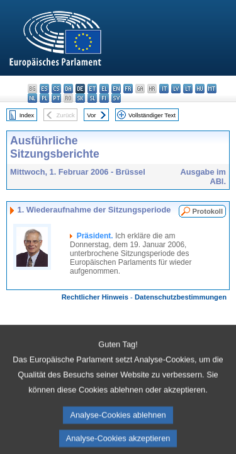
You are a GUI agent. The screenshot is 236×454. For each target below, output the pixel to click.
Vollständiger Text (152, 115)
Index (27, 115)
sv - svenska (116, 98)
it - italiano (164, 88)
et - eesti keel (92, 88)
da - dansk (68, 88)
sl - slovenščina (92, 98)
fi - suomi (104, 98)
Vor (91, 115)
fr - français (128, 88)
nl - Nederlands (32, 98)
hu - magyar (200, 88)
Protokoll (208, 211)
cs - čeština (56, 88)
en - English (116, 88)
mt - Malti (211, 88)
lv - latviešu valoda (176, 88)
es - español (44, 88)
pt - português (56, 98)
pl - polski (44, 98)
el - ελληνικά (104, 88)
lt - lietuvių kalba (188, 88)
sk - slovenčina (80, 98)
